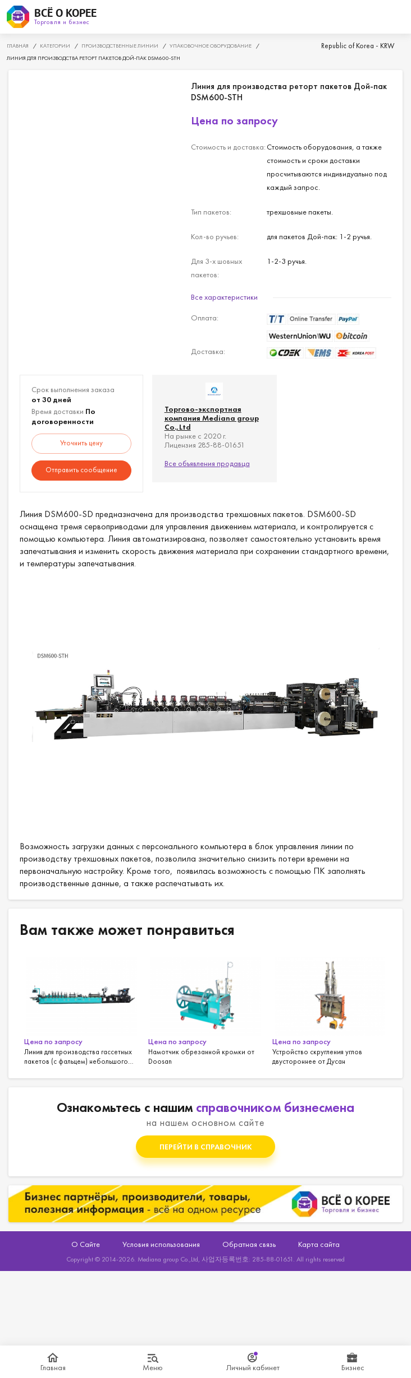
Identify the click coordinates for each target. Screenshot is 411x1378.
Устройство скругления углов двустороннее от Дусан (329, 1009)
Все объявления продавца (207, 463)
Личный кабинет (253, 1367)
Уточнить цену (81, 443)
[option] (81, 1009)
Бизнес (352, 1367)
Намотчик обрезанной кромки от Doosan (205, 1009)
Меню (153, 1367)
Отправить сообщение (81, 469)
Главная (53, 1367)
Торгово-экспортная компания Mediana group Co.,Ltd (212, 418)
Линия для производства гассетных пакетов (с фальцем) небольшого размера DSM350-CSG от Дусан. (81, 1009)
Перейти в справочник (205, 1147)
